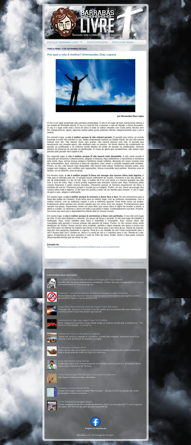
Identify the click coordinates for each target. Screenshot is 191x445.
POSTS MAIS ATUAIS (57, 262)
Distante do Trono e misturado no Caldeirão (79, 334)
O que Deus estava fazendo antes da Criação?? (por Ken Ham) (88, 307)
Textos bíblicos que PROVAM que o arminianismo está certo (87, 374)
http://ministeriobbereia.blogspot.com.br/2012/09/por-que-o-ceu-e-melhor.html (83, 247)
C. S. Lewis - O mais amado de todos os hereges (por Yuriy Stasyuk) (90, 279)
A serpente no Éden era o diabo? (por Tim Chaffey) (82, 320)
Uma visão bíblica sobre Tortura (73, 361)
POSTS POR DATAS (97, 42)
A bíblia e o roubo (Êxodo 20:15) (73, 388)
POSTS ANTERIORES (133, 262)
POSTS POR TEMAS (123, 42)
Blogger (110, 435)
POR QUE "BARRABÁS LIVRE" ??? (65, 42)
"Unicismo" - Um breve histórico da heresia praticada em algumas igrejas (93, 293)
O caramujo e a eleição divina (72, 347)
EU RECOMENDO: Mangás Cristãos (75, 402)
